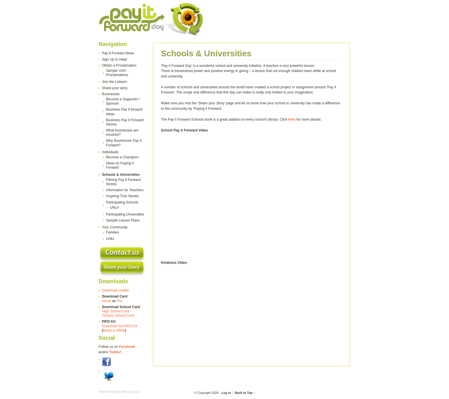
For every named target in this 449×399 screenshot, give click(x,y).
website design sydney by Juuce (119, 391)
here (292, 119)
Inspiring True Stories (122, 196)
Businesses (111, 94)
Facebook (127, 347)
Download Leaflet (115, 290)
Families (112, 232)
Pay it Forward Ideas (118, 53)
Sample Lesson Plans (123, 220)
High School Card (115, 311)
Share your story (114, 88)
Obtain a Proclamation (119, 65)
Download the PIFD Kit (119, 326)
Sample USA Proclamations (117, 73)
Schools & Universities (121, 175)
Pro (119, 301)
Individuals (110, 152)
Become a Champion (122, 157)
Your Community (114, 227)
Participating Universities (125, 214)
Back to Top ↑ (245, 392)
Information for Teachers (124, 190)
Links (110, 239)
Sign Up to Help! (114, 59)
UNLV (114, 208)
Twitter (115, 352)
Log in (226, 392)
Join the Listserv (114, 82)
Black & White (114, 330)
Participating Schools (122, 202)
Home (106, 301)
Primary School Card (118, 316)
